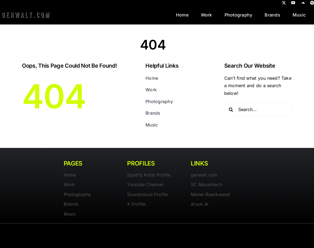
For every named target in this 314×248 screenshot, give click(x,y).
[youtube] (293, 3)
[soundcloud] (303, 3)
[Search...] (258, 109)
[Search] (231, 109)
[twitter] (284, 3)
